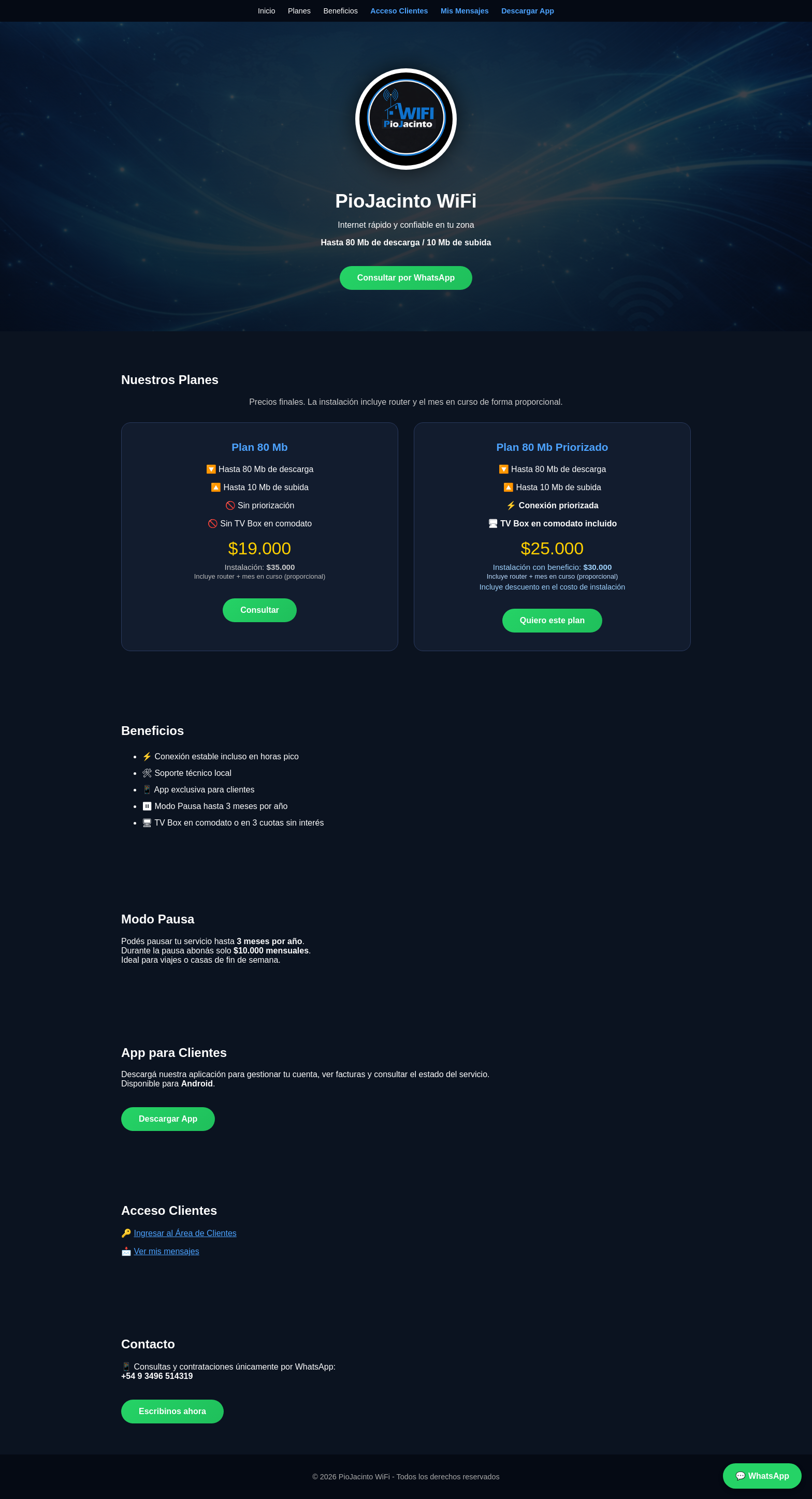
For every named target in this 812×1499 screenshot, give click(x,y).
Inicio (267, 11)
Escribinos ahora (172, 1411)
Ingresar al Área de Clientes (185, 1233)
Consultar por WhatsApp (406, 277)
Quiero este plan (552, 620)
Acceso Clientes (399, 11)
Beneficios (340, 11)
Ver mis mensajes (166, 1251)
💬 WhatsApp (762, 1476)
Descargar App (527, 11)
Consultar (259, 610)
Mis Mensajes (465, 11)
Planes (299, 11)
